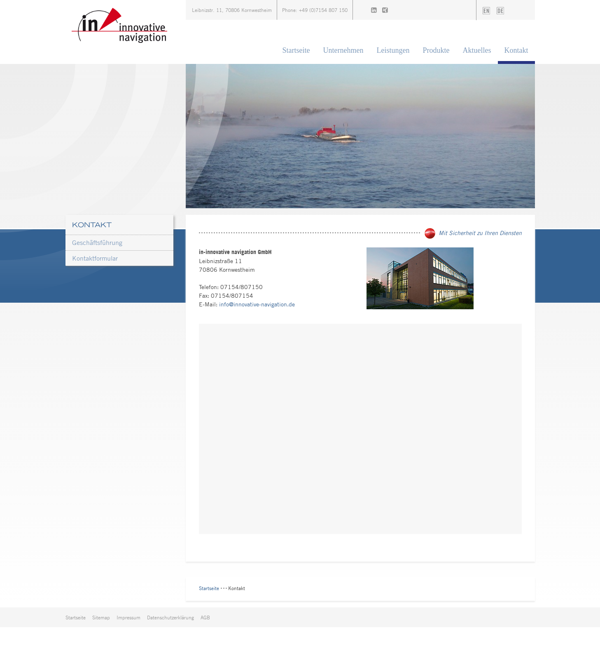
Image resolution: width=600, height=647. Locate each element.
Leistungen (393, 50)
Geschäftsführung (97, 242)
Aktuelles (477, 50)
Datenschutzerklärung (170, 617)
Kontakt (516, 50)
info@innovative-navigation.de (257, 304)
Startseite (296, 50)
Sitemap (101, 617)
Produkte (436, 50)
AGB (205, 617)
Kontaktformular (95, 258)
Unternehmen (343, 50)
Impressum (128, 617)
